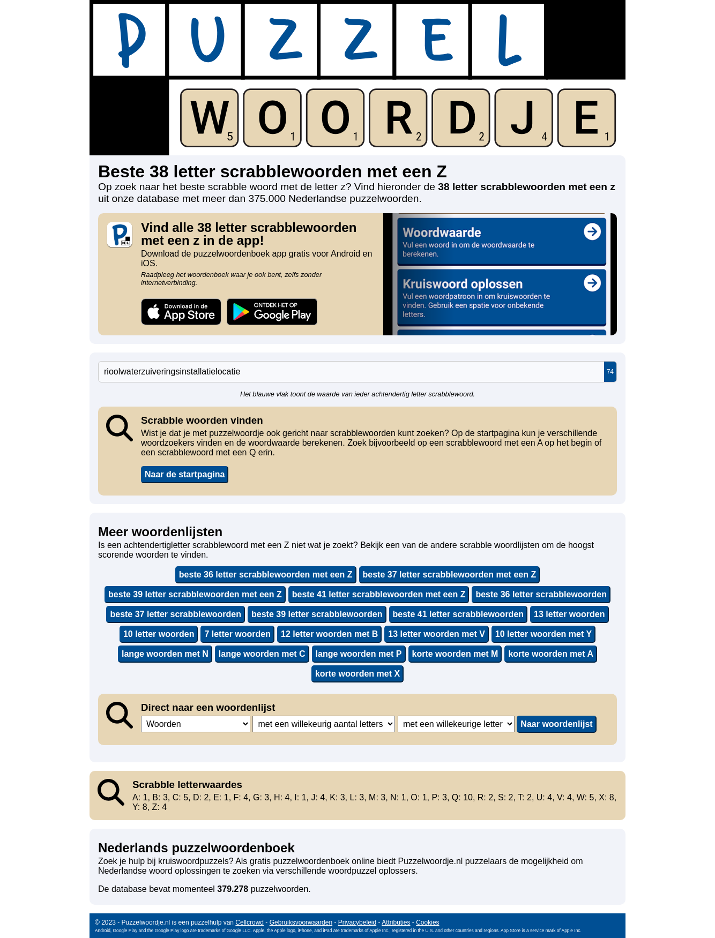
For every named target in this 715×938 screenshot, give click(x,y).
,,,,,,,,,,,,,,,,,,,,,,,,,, (456, 724)
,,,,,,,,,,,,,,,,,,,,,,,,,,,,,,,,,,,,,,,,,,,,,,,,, (323, 724)
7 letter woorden (237, 634)
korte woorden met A (550, 653)
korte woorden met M (455, 653)
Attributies (396, 922)
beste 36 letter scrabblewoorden (541, 594)
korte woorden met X (357, 673)
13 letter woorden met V (436, 634)
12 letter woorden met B (329, 634)
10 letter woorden (158, 634)
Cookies (427, 922)
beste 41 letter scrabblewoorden (458, 614)
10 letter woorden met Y (543, 634)
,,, (195, 724)
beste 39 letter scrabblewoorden (317, 614)
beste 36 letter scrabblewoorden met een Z (266, 574)
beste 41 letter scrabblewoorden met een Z (379, 594)
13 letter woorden (569, 614)
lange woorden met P (359, 653)
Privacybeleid (357, 922)
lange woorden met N (165, 653)
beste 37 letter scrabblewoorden (175, 614)
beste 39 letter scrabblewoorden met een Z (195, 594)
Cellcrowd (249, 922)
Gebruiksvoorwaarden (301, 922)
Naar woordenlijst (556, 724)
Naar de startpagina (185, 474)
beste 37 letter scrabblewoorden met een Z (450, 574)
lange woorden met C (262, 653)
